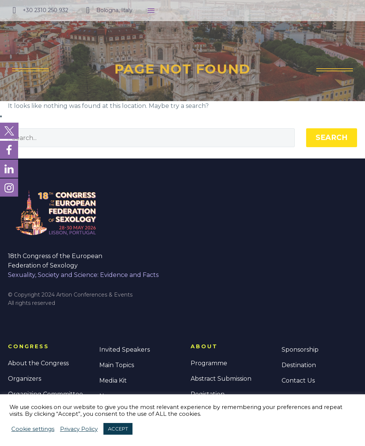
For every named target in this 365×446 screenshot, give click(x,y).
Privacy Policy (79, 429)
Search (332, 137)
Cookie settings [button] (32, 429)
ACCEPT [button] (118, 429)
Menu (151, 10)
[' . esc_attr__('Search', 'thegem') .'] (151, 137)
